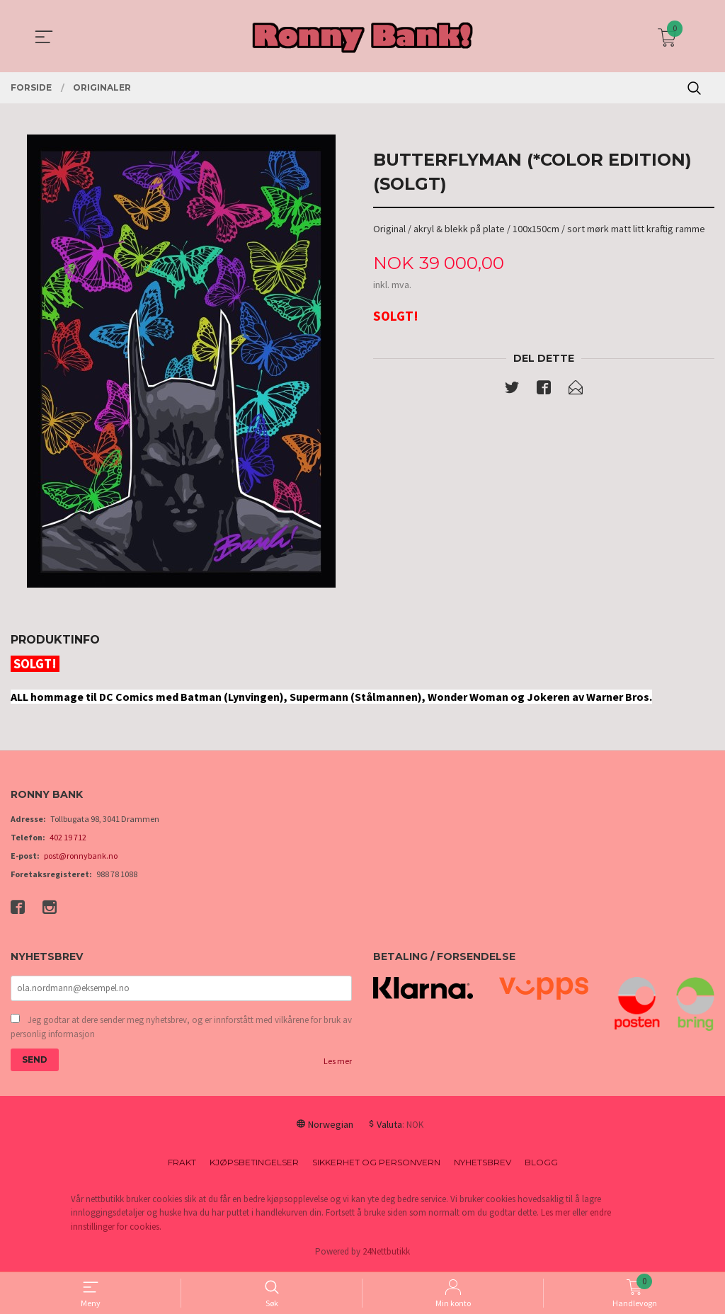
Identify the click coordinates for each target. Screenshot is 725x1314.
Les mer (338, 1062)
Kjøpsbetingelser (254, 1163)
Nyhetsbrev (482, 1163)
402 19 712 (68, 837)
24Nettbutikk (386, 1253)
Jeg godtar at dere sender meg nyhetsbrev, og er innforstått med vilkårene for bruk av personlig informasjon (181, 1028)
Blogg (541, 1163)
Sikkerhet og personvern (376, 1163)
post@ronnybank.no (81, 855)
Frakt (182, 1163)
